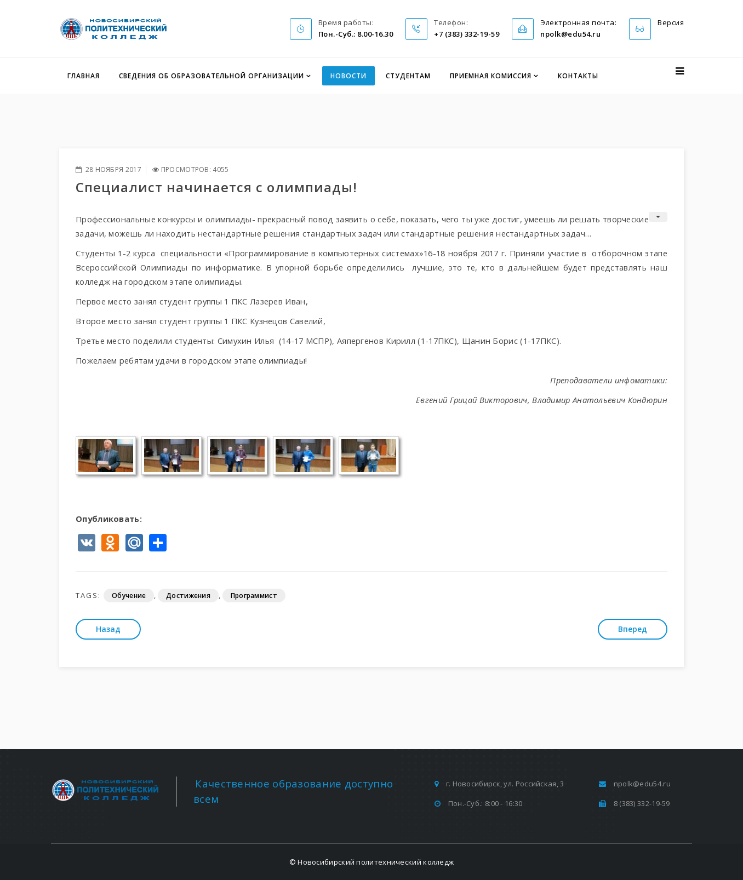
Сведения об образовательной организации (211, 75)
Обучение (129, 595)
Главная (83, 75)
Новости (348, 75)
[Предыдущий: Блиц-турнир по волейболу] (108, 629)
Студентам (408, 75)
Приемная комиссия (490, 75)
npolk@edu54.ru (642, 784)
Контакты (578, 75)
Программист (254, 595)
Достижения (188, 595)
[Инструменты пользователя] (658, 217)
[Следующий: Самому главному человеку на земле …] (632, 629)
